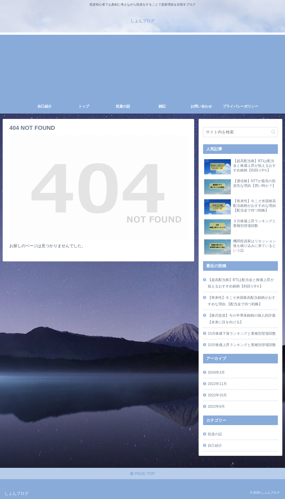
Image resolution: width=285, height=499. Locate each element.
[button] (273, 131)
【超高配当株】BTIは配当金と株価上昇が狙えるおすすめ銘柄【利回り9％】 (241, 283)
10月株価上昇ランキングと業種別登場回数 (242, 345)
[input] (240, 132)
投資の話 (215, 434)
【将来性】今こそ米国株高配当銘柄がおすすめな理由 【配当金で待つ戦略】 (241, 300)
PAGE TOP (142, 473)
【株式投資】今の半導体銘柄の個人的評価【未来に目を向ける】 (241, 318)
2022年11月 (217, 384)
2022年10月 (217, 395)
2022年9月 (216, 406)
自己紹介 (215, 445)
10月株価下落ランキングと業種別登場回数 (242, 333)
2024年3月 (216, 372)
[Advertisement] (142, 66)
